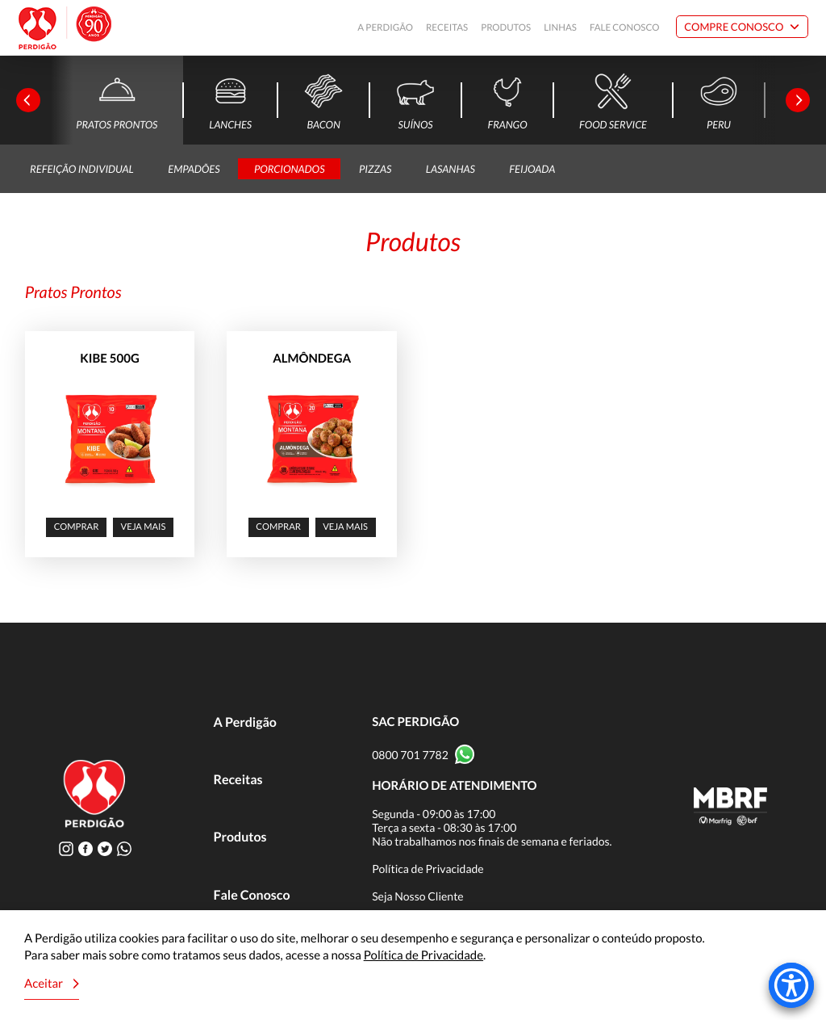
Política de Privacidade (428, 868)
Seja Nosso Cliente (418, 896)
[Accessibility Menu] (791, 985)
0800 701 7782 (410, 755)
